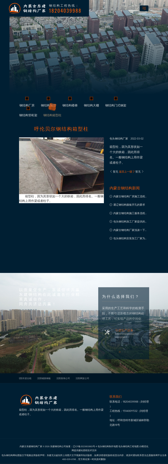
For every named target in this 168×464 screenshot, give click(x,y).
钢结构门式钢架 (115, 106)
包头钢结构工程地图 (128, 446)
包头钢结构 (116, 138)
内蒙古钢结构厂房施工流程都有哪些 (130, 196)
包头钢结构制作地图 (108, 446)
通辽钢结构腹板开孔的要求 (129, 204)
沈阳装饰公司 (63, 378)
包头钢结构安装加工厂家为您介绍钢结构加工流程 (130, 238)
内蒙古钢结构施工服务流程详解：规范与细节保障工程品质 (130, 213)
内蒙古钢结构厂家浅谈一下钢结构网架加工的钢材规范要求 (130, 230)
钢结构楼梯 (69, 106)
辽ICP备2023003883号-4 (85, 446)
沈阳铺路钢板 (44, 378)
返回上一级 (127, 171)
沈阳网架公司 (82, 378)
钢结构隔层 (48, 106)
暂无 (114, 171)
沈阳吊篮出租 (24, 378)
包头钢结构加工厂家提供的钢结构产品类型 (130, 222)
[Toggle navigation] (144, 8)
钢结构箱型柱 (52, 116)
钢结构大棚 (91, 106)
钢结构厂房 (27, 106)
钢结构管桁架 (28, 116)
